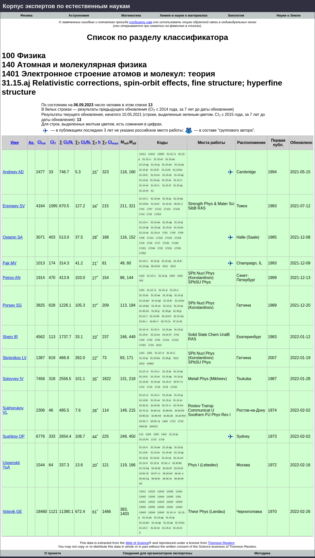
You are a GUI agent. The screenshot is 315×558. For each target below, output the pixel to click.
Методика (262, 553)
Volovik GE (12, 511)
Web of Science (137, 543)
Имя (15, 142)
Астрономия (79, 15)
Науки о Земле (289, 15)
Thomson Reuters (221, 543)
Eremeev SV (14, 206)
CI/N (68, 142)
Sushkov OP (14, 436)
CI (41, 142)
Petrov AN (11, 278)
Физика (26, 15)
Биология (236, 15)
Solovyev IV (13, 379)
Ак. (31, 142)
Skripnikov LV (15, 358)
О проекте (52, 553)
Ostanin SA (13, 237)
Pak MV (9, 263)
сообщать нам (140, 22)
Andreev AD (13, 172)
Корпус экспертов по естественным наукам (66, 6)
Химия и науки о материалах (184, 15)
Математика (131, 15)
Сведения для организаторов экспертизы (157, 553)
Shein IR (10, 337)
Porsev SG (12, 305)
